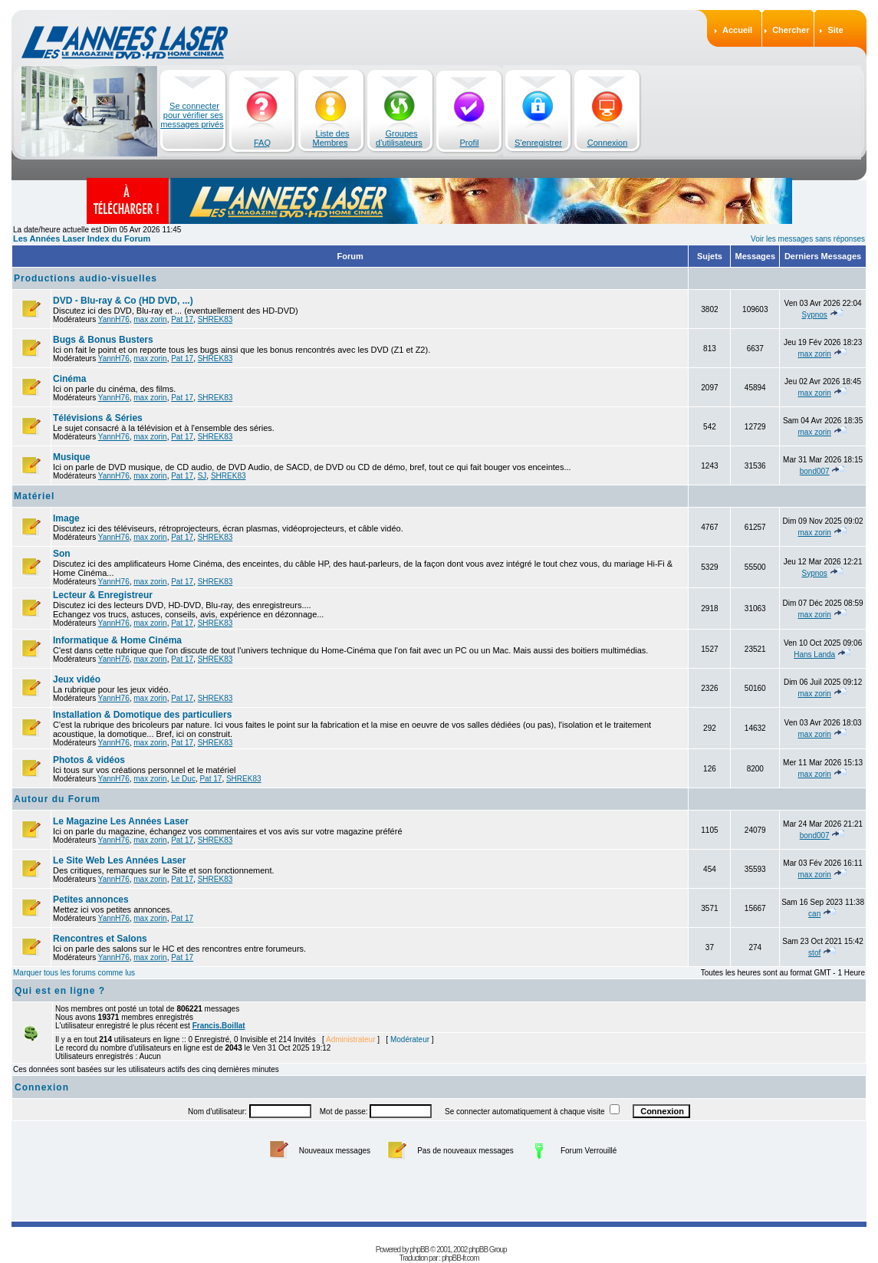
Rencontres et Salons (100, 938)
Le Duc (183, 779)
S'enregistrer (538, 142)
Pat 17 (182, 319)
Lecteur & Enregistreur (103, 595)
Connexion (607, 142)
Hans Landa (814, 654)
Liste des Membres (331, 138)
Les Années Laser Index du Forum (81, 238)
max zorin (149, 319)
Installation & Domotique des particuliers (142, 714)
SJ (202, 476)
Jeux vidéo (76, 679)
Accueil (737, 30)
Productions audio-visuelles (85, 278)
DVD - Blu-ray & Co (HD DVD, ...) (123, 300)
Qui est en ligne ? (60, 990)
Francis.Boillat (218, 1025)
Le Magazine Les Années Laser (121, 821)
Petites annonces (91, 899)
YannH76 (114, 319)
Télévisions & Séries (98, 418)
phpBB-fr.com (460, 1258)
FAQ (262, 142)
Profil (468, 142)
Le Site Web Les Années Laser (119, 860)
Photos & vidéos (89, 760)
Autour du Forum (57, 799)
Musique (71, 457)
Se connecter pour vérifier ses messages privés (192, 115)
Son (62, 553)
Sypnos (814, 315)
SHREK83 (215, 319)
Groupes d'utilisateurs (399, 138)
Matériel (34, 496)
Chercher (790, 30)
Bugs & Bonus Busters (103, 339)
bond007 (815, 471)
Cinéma (69, 378)
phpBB (419, 1249)
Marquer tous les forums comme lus (74, 973)
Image (66, 518)
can (814, 913)
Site (835, 30)
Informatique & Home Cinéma (117, 640)
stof (814, 953)
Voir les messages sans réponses (808, 239)
